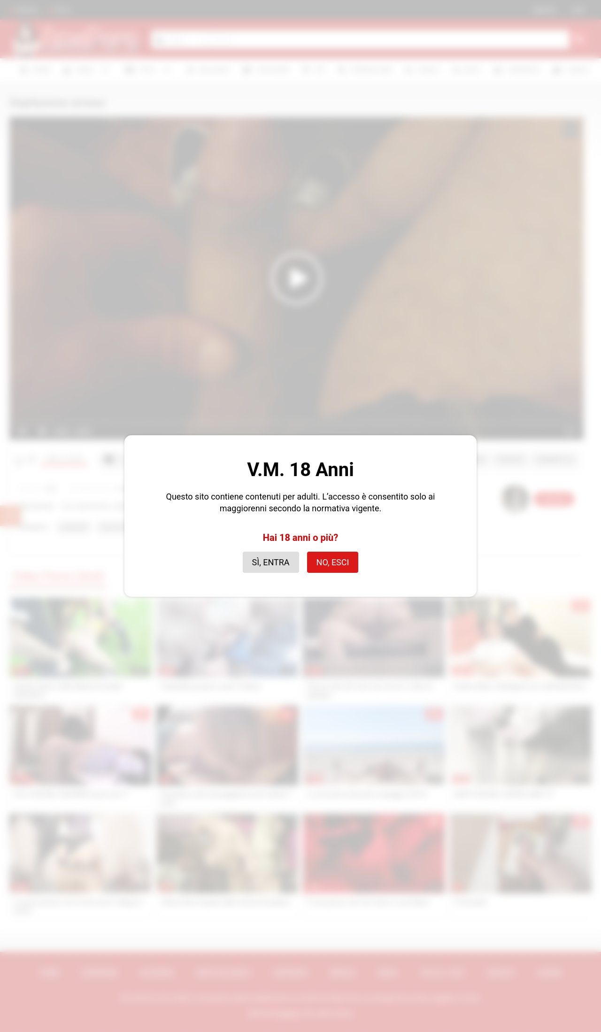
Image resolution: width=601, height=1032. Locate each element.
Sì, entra (271, 562)
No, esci (332, 562)
